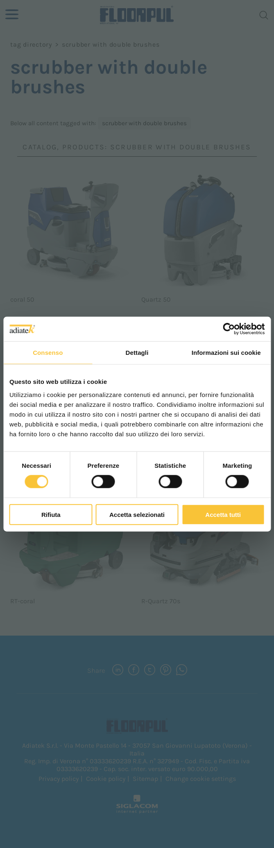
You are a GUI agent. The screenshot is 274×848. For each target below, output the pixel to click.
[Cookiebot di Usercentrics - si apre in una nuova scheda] (229, 329)
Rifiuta (51, 514)
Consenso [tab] (48, 352)
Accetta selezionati (137, 514)
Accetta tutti (223, 514)
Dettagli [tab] (137, 352)
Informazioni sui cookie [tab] (226, 352)
